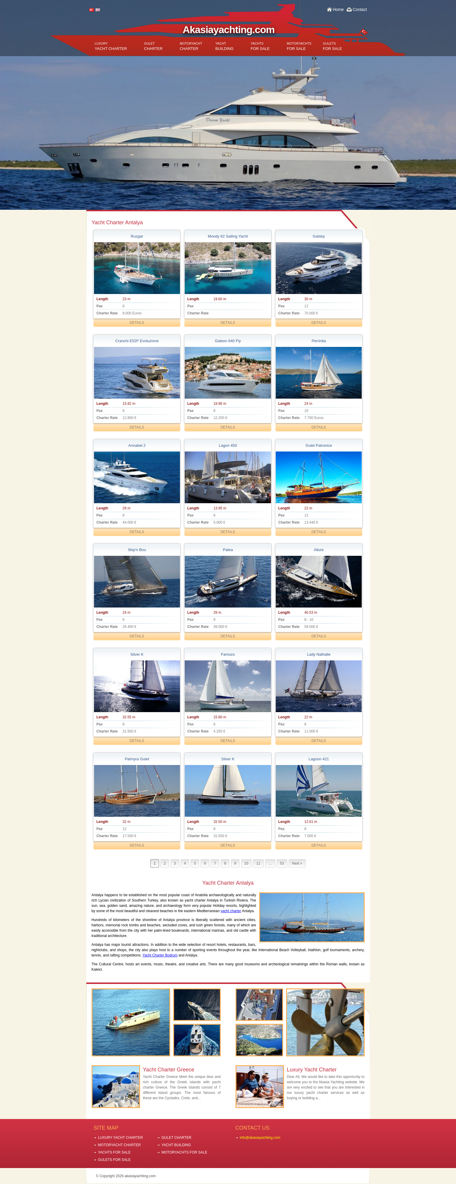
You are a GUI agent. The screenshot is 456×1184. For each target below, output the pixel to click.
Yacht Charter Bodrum (160, 955)
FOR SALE (260, 46)
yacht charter (230, 911)
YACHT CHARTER (111, 46)
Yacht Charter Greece (168, 1070)
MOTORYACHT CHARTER (119, 1145)
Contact (360, 9)
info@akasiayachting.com (260, 1138)
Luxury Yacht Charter (312, 1070)
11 (258, 863)
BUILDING (224, 46)
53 (282, 863)
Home (338, 9)
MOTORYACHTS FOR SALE (184, 1152)
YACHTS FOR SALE (114, 1152)
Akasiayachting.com (229, 29)
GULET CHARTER (177, 1138)
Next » (297, 863)
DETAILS (137, 323)
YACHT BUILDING (176, 1145)
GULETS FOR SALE (114, 1160)
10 (246, 863)
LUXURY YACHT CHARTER (120, 1138)
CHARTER (153, 46)
